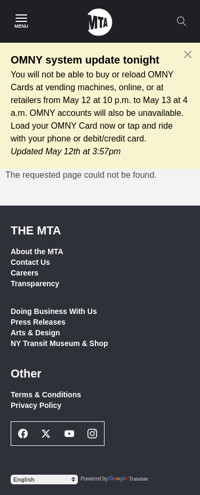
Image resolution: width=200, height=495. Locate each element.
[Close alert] (188, 54)
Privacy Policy (36, 405)
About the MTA (37, 251)
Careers (24, 273)
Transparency (35, 283)
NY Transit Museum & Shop (59, 343)
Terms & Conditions (46, 394)
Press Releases (38, 322)
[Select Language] (44, 479)
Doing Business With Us (54, 311)
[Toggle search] (181, 21)
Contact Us (30, 262)
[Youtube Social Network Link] (69, 433)
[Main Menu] (21, 21)
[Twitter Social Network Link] (46, 433)
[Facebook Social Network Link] (23, 433)
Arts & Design (35, 332)
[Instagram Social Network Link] (93, 433)
